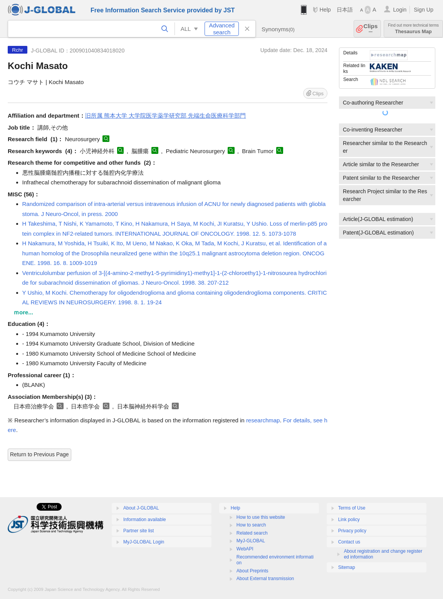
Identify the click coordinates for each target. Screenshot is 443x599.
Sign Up (423, 10)
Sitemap (346, 567)
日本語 (345, 10)
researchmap (263, 420)
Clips (371, 29)
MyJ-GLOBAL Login (143, 542)
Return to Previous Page (39, 454)
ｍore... (23, 312)
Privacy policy (352, 530)
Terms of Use (352, 508)
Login (399, 10)
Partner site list (138, 530)
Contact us (349, 542)
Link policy (349, 519)
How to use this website (261, 517)
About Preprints (252, 571)
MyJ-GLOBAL (251, 540)
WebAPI (245, 549)
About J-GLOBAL (141, 508)
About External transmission (265, 578)
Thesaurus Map (413, 28)
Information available (144, 519)
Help (325, 10)
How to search (251, 525)
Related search (252, 533)
